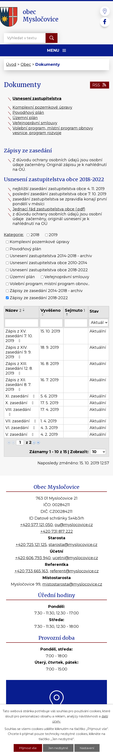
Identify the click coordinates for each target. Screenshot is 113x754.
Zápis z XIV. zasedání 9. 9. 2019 (18, 352)
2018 (35, 234)
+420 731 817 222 (56, 531)
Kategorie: (14, 234)
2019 (53, 234)
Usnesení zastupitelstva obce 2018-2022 (49, 270)
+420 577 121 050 (36, 524)
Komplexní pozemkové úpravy (42, 107)
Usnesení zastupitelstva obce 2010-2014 (48, 263)
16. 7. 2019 (50, 380)
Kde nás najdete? (56, 716)
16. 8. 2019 (50, 363)
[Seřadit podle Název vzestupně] (23, 309)
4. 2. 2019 (49, 434)
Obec (26, 64)
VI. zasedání (21, 427)
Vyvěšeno (51, 310)
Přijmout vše (27, 748)
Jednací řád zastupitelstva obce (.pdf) (49, 209)
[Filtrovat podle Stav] (98, 322)
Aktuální (98, 331)
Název (13, 310)
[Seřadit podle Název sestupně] (23, 311)
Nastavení (88, 748)
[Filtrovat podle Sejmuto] (75, 323)
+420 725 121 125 (31, 544)
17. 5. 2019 (49, 402)
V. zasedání (20, 434)
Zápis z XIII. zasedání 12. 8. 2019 (19, 368)
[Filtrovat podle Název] (21, 323)
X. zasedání (20, 402)
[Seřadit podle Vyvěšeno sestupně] (43, 315)
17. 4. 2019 (50, 409)
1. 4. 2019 (49, 421)
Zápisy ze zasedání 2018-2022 (39, 297)
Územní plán (25, 117)
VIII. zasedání (18, 411)
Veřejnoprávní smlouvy (35, 123)
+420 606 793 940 (33, 557)
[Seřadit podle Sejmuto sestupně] (67, 315)
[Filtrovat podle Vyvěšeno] (51, 323)
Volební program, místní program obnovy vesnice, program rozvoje (53, 130)
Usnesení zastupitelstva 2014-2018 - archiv (51, 255)
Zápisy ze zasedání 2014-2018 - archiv (46, 291)
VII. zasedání (21, 421)
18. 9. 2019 (50, 347)
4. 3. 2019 (49, 427)
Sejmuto (75, 310)
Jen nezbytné (58, 748)
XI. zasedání (20, 396)
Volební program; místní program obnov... (50, 283)
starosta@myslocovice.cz (73, 544)
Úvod (11, 64)
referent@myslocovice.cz (74, 571)
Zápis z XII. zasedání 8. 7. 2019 (18, 385)
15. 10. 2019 (50, 331)
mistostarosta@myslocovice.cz (72, 584)
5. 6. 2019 (49, 396)
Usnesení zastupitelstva (37, 98)
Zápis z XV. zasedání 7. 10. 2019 (19, 336)
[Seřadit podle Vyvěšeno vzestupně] (43, 314)
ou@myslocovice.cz (74, 524)
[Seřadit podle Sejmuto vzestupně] (67, 314)
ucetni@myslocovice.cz (75, 557)
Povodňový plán (28, 112)
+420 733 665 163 (31, 571)
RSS (99, 85)
